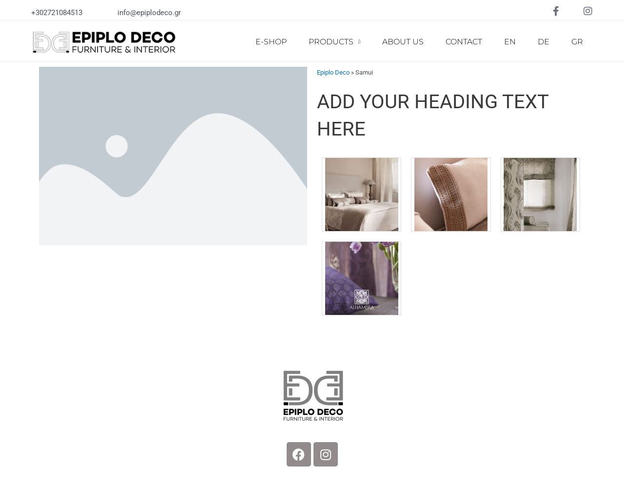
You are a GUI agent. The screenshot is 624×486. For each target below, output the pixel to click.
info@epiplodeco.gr (149, 12)
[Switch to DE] (543, 42)
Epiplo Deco (333, 72)
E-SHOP (271, 41)
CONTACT (464, 41)
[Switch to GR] (577, 42)
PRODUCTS (334, 41)
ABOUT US (403, 41)
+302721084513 (56, 12)
